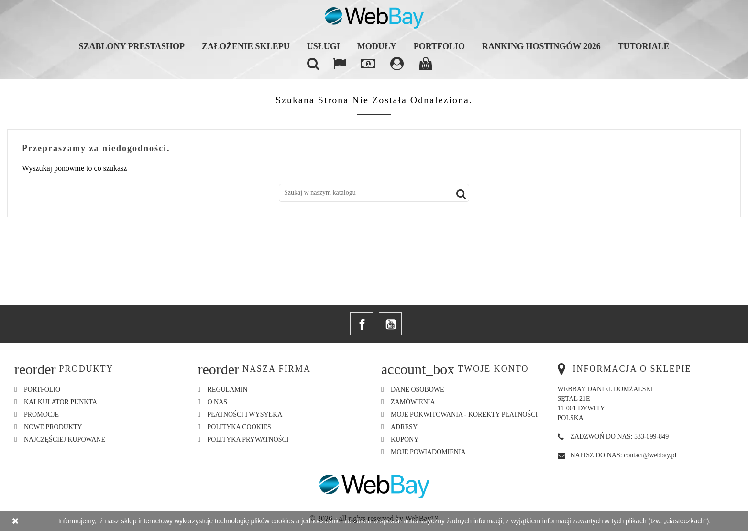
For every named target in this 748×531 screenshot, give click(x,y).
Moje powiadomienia (428, 451)
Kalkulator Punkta (60, 402)
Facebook (362, 324)
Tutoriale (644, 46)
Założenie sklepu (246, 46)
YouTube (390, 324)
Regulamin (228, 389)
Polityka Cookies (239, 427)
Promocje (41, 414)
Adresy (404, 427)
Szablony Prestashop (132, 46)
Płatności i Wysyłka (245, 414)
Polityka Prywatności (248, 439)
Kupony (404, 439)
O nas (218, 402)
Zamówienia (413, 402)
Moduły (376, 46)
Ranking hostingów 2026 (541, 46)
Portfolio (439, 46)
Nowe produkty (53, 427)
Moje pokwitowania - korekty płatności (464, 414)
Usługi (323, 46)
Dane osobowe (417, 389)
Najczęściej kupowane (64, 439)
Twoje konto (493, 369)
